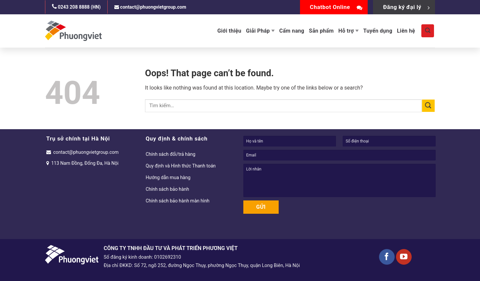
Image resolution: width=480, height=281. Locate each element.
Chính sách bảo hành (167, 189)
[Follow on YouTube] (404, 257)
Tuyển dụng (377, 31)
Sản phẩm (321, 31)
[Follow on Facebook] (387, 257)
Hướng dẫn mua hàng (168, 177)
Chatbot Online (336, 7)
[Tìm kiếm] (427, 30)
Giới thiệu (229, 31)
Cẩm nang (291, 31)
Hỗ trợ (348, 31)
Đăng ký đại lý (406, 7)
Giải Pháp (260, 31)
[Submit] (428, 105)
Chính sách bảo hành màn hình (177, 200)
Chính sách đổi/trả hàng (170, 154)
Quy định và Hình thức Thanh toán (181, 165)
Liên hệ (406, 31)
